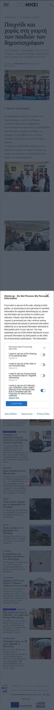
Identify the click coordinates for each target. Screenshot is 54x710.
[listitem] (27, 348)
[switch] (43, 354)
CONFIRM (16, 403)
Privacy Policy (43, 414)
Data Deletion (11, 414)
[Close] (48, 296)
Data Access (26, 414)
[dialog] (27, 355)
